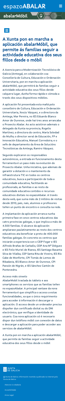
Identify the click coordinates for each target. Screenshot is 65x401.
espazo (24, 7)
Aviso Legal (9, 395)
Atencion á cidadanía (13, 385)
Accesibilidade (10, 390)
